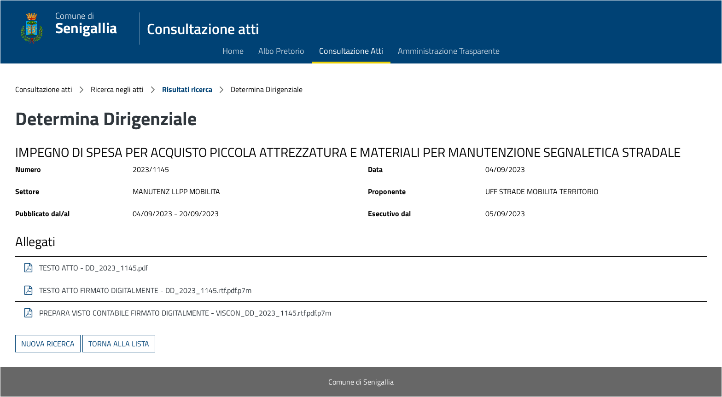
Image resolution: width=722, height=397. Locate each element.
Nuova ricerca (48, 343)
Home (233, 51)
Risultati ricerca (187, 89)
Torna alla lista (118, 343)
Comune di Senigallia (361, 381)
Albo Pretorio (281, 51)
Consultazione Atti (351, 51)
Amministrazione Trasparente (449, 51)
